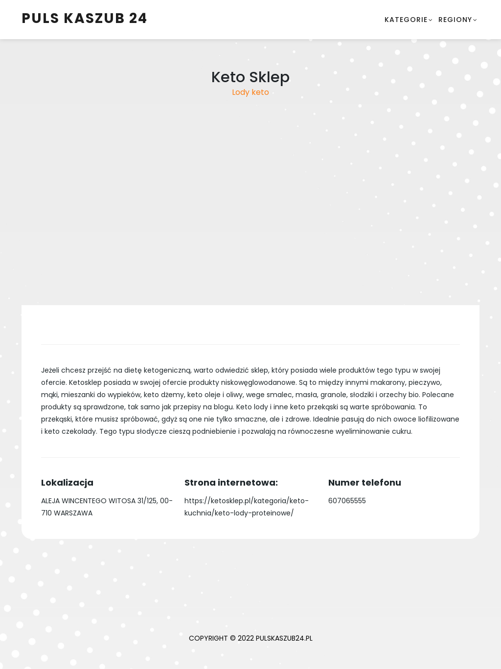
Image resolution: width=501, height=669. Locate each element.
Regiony (455, 19)
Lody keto (250, 92)
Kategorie (406, 19)
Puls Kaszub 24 (85, 18)
